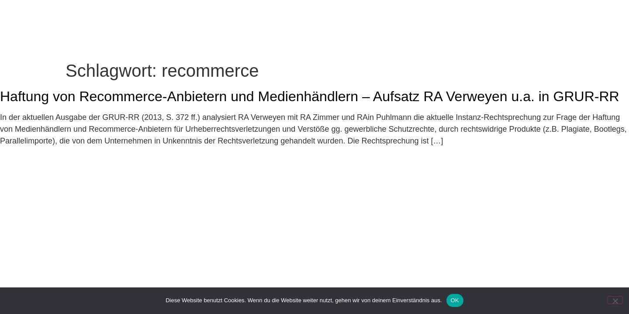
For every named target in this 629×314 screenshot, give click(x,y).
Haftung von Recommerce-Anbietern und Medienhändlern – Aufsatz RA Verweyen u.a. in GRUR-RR (309, 96)
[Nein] (615, 300)
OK (455, 300)
